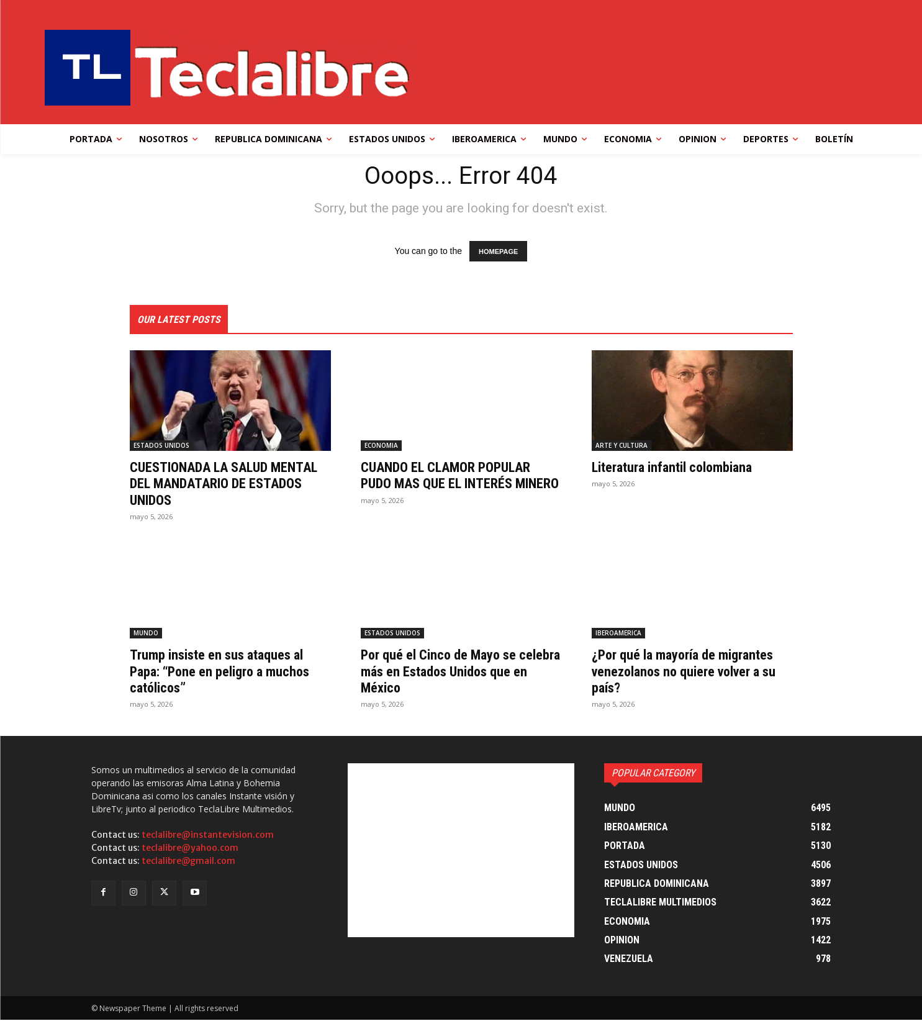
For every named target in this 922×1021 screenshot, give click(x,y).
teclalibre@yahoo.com (190, 849)
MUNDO (145, 634)
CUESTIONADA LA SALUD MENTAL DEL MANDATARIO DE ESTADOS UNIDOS (222, 485)
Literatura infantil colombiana (680, 468)
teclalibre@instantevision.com (208, 836)
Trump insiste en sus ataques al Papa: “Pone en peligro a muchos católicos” (228, 672)
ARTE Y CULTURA (621, 446)
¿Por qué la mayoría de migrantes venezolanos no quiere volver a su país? (692, 672)
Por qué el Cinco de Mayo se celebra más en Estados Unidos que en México (454, 672)
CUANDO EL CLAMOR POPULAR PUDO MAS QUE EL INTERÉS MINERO (454, 485)
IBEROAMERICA (618, 634)
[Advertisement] (461, 851)
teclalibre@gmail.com (188, 862)
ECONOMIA (381, 446)
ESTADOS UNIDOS (161, 446)
